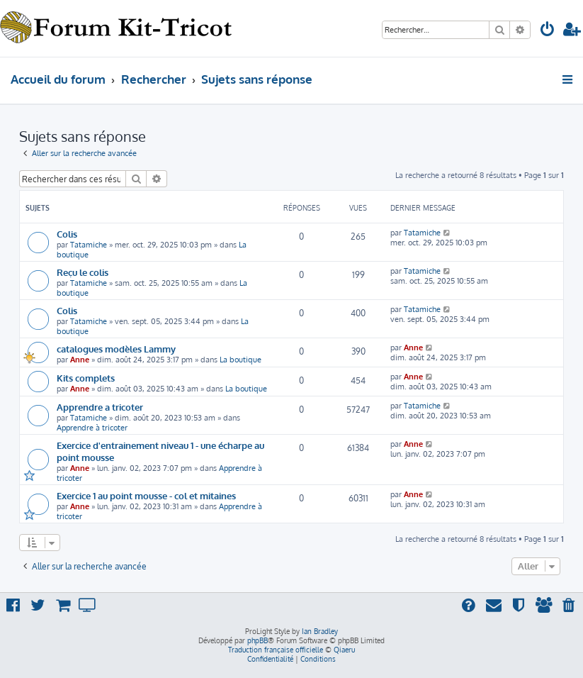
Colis (67, 234)
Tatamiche (88, 245)
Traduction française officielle (275, 649)
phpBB (257, 640)
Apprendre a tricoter (100, 407)
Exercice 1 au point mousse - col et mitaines (146, 495)
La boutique (240, 360)
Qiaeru (344, 649)
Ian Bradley (320, 631)
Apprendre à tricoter (92, 428)
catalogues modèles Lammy (116, 349)
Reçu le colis (82, 272)
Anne (79, 360)
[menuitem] (547, 30)
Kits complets (86, 378)
